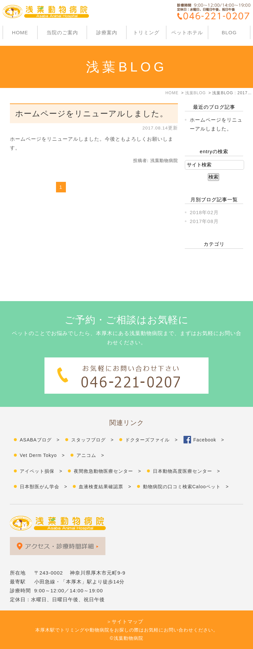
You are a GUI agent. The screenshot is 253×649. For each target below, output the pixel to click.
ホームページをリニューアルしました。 (91, 113)
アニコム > (90, 455)
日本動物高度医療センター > (186, 471)
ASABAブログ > (40, 439)
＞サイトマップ (124, 621)
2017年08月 (204, 221)
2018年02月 (204, 212)
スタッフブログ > (92, 439)
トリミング (146, 32)
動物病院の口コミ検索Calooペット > (186, 486)
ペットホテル (187, 32)
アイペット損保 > (41, 471)
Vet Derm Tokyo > (42, 455)
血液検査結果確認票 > (105, 486)
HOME (20, 32)
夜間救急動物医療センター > (107, 471)
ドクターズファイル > (151, 439)
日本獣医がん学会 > (43, 486)
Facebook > (208, 439)
